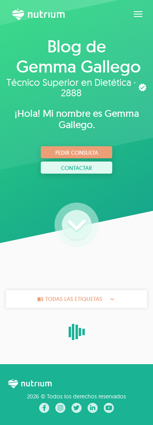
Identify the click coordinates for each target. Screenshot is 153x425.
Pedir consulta (76, 152)
